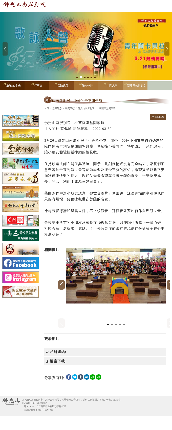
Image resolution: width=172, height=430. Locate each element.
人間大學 (110, 86)
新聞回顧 (70, 108)
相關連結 (158, 117)
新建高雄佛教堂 (135, 86)
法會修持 (86, 86)
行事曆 (38, 85)
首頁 (46, 108)
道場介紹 (12, 86)
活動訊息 (61, 86)
